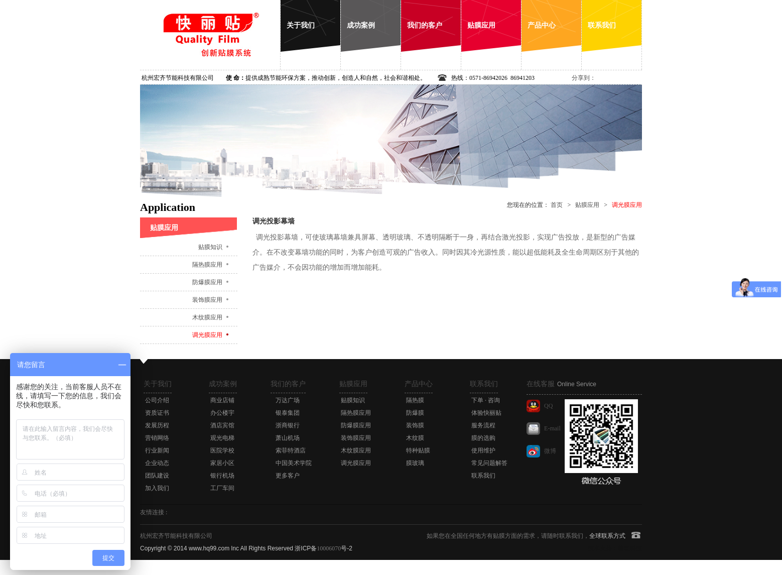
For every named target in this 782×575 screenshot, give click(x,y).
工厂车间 (222, 488)
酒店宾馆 (222, 425)
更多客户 (288, 475)
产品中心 (419, 384)
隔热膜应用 (207, 264)
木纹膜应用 (207, 317)
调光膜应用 (207, 334)
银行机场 (222, 475)
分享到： (584, 77)
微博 (550, 450)
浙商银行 (288, 425)
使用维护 (483, 450)
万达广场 (288, 400)
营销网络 (157, 437)
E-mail (552, 428)
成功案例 (223, 384)
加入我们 (157, 488)
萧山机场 (288, 437)
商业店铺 (222, 400)
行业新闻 (157, 450)
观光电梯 (222, 437)
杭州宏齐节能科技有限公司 (178, 77)
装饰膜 (415, 425)
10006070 (329, 548)
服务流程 (483, 425)
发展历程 (157, 425)
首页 (557, 204)
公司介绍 (157, 400)
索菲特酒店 (291, 450)
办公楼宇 (222, 412)
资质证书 (157, 412)
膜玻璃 (415, 463)
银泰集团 (288, 412)
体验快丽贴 (486, 412)
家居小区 (222, 463)
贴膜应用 (587, 204)
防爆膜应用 (207, 282)
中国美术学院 (294, 463)
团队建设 (157, 475)
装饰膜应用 (207, 299)
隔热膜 (415, 400)
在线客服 (561, 384)
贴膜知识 (210, 247)
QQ (548, 405)
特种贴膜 (418, 450)
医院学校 (222, 450)
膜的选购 (483, 437)
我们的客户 (288, 384)
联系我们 (484, 384)
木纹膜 (415, 437)
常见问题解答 (489, 463)
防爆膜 (415, 412)
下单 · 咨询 (485, 400)
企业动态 (157, 463)
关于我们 (158, 384)
